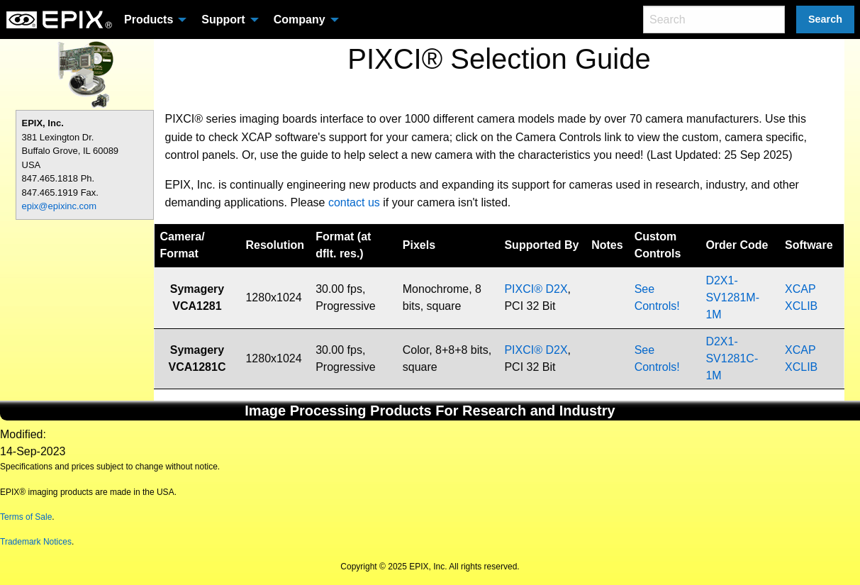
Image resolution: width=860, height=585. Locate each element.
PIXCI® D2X (535, 289)
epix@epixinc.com (59, 206)
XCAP (800, 289)
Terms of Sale (26, 517)
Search (825, 19)
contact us (354, 202)
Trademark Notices (36, 542)
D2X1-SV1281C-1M (731, 358)
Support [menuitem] (223, 19)
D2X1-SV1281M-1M (732, 297)
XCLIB (801, 306)
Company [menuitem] (299, 19)
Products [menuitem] (148, 19)
